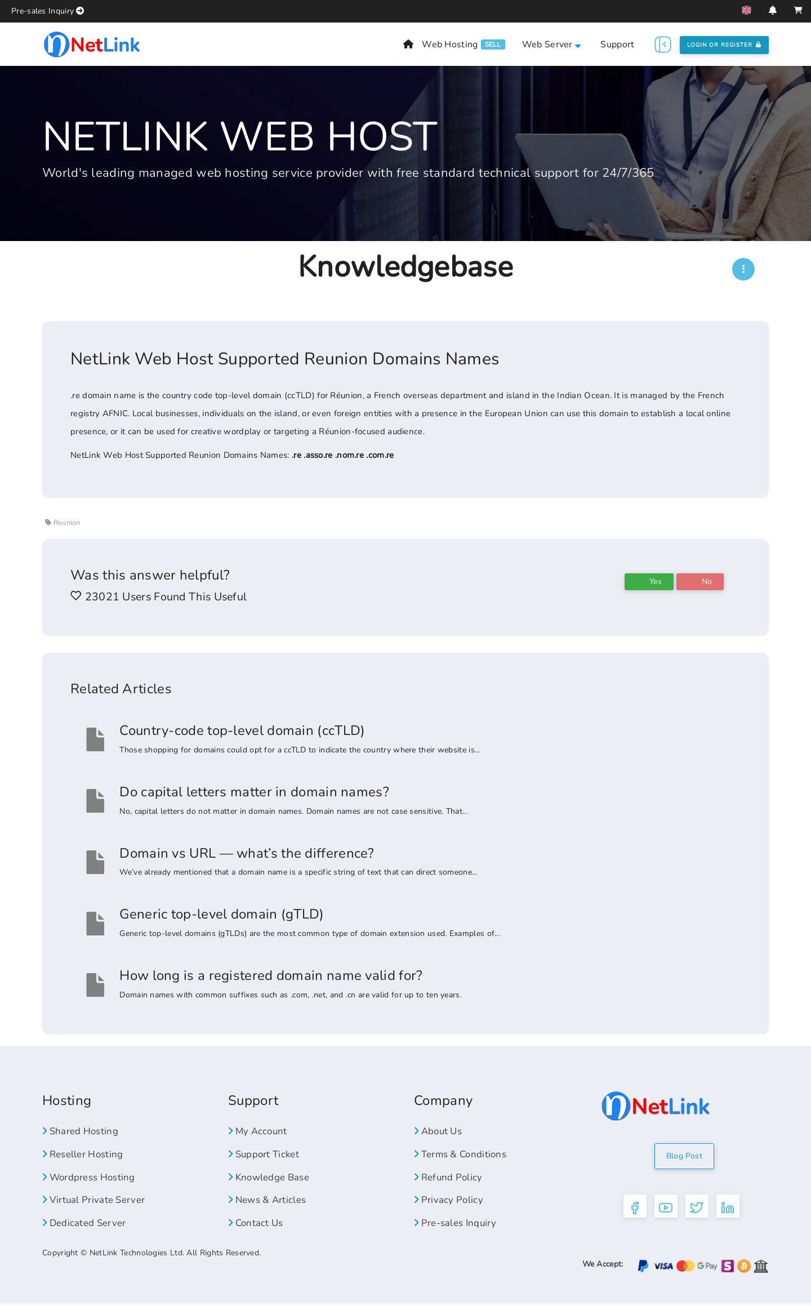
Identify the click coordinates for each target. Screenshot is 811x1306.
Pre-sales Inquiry (42, 11)
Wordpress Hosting (93, 1177)
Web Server (551, 44)
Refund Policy (450, 1177)
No (700, 581)
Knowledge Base (272, 1177)
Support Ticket (266, 1154)
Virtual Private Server (96, 1199)
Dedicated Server (87, 1222)
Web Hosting (450, 44)
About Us (440, 1131)
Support (617, 44)
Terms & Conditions (464, 1154)
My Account (259, 1131)
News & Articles (270, 1199)
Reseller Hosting (86, 1154)
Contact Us (258, 1222)
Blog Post (684, 1156)
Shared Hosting (83, 1131)
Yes (649, 581)
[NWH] (743, 269)
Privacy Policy (450, 1199)
